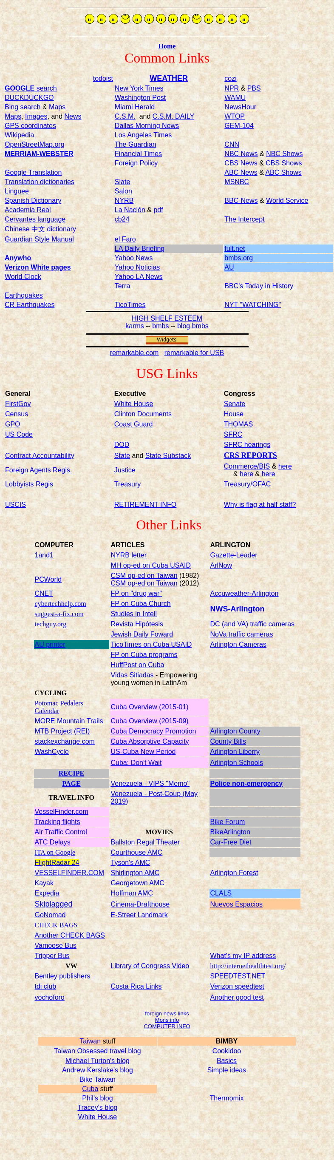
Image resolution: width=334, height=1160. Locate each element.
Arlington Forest (234, 872)
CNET (44, 593)
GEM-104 (238, 125)
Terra (122, 286)
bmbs (160, 326)
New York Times (139, 88)
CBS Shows (284, 163)
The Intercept (244, 219)
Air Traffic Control (61, 832)
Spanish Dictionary (33, 200)
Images (36, 116)
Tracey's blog (97, 1107)
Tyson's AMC (130, 862)
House (233, 414)
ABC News (240, 172)
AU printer (50, 644)
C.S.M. (125, 116)
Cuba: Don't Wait (136, 762)
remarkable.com (134, 352)
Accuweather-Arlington (244, 593)
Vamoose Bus (55, 945)
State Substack (168, 455)
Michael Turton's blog (97, 1060)
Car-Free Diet (231, 842)
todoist (103, 78)
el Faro (125, 239)
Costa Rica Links (136, 986)
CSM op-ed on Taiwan (144, 575)
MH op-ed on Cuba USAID (151, 565)
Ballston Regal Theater (145, 842)
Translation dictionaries (39, 181)
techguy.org (51, 624)
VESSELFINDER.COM (70, 872)
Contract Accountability (39, 455)
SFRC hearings (247, 444)
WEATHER (169, 78)
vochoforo (50, 997)
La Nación (130, 209)
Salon (123, 191)
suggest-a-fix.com (59, 613)
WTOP (234, 116)
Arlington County (235, 731)
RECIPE (71, 773)
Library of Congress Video (150, 966)
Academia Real (28, 209)
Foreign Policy (136, 163)
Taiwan (90, 1041)
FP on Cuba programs (144, 654)
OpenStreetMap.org (35, 144)
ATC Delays (53, 842)
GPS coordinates (30, 125)
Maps (57, 107)
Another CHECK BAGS (70, 935)
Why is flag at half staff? (260, 504)
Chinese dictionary (40, 229)
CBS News (240, 163)
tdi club (46, 986)
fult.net (234, 248)
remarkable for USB (194, 352)
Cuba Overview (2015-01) (150, 707)
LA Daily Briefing (139, 248)
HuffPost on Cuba (137, 664)
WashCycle (52, 751)
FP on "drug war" (136, 593)
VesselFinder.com (61, 811)
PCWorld (48, 579)
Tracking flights (57, 821)
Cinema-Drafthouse (140, 904)
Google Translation (33, 172)
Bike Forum (227, 821)
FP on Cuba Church (141, 603)
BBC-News (241, 200)
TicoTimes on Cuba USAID (151, 644)
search (31, 88)
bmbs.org (238, 258)
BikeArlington (230, 832)
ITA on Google (55, 852)
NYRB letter (129, 555)
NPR (231, 88)
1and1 (44, 555)
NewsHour (240, 107)
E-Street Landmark (139, 914)
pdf (158, 209)
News (73, 116)
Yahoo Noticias (137, 267)
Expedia (47, 893)
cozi (230, 78)
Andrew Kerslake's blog (97, 1070)
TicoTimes (130, 304)
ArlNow (221, 565)
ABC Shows (283, 172)
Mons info (167, 1020)
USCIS (15, 504)
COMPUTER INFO (167, 1026)
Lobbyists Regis (29, 484)
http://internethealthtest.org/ (248, 966)
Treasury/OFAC (247, 484)
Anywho (18, 258)
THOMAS (238, 424)
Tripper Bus (52, 955)
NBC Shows (284, 153)
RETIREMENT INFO (145, 504)
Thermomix (226, 1098)
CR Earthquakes (29, 304)
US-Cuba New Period (143, 751)
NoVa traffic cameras (241, 634)
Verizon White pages (38, 267)
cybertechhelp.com (60, 603)
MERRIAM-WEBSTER (39, 153)
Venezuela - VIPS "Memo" (150, 783)
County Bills (228, 741)
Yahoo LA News (139, 276)
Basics (227, 1060)
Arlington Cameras (238, 644)
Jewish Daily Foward (142, 634)
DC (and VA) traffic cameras (252, 624)
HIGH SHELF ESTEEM (167, 318)
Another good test (237, 997)
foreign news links (167, 1013)
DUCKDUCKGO (29, 97)
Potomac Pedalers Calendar (59, 706)
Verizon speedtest (237, 986)
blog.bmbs (193, 326)
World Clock (23, 276)
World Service (287, 200)
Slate (122, 181)
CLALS (221, 893)
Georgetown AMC (137, 883)
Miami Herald (135, 107)
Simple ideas (226, 1070)
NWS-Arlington (237, 609)
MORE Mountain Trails (69, 721)
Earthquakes (24, 295)
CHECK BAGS (56, 925)
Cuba (90, 1088)
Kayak (44, 883)
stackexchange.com (65, 741)
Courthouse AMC (137, 852)
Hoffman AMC (132, 893)
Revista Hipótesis (137, 624)
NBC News (241, 153)
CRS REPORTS (250, 455)
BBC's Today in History (258, 286)
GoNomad (50, 914)
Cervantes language (35, 219)
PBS (254, 88)
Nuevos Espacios (236, 904)
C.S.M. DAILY (173, 116)
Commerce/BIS (247, 466)
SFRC (233, 434)
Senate (235, 403)
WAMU (235, 97)
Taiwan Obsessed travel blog (97, 1051)
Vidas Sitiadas (132, 675)
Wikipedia (19, 135)
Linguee (17, 191)
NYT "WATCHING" (252, 304)
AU (229, 267)
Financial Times (138, 153)
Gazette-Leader (234, 555)
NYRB (124, 200)
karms (134, 326)
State (122, 455)
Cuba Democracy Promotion (153, 731)
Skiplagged (54, 904)
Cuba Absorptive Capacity (150, 741)
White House (97, 1116)
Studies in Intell (134, 613)
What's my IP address (243, 955)
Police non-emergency (246, 783)
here (285, 466)
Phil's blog (97, 1098)
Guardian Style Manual (39, 239)
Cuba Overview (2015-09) (150, 721)
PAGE (71, 783)
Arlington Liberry (235, 751)
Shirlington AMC (135, 872)
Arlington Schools (236, 762)
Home (167, 46)
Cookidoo (226, 1051)
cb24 (122, 219)
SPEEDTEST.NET (238, 976)
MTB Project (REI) (62, 731)
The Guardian (135, 144)
